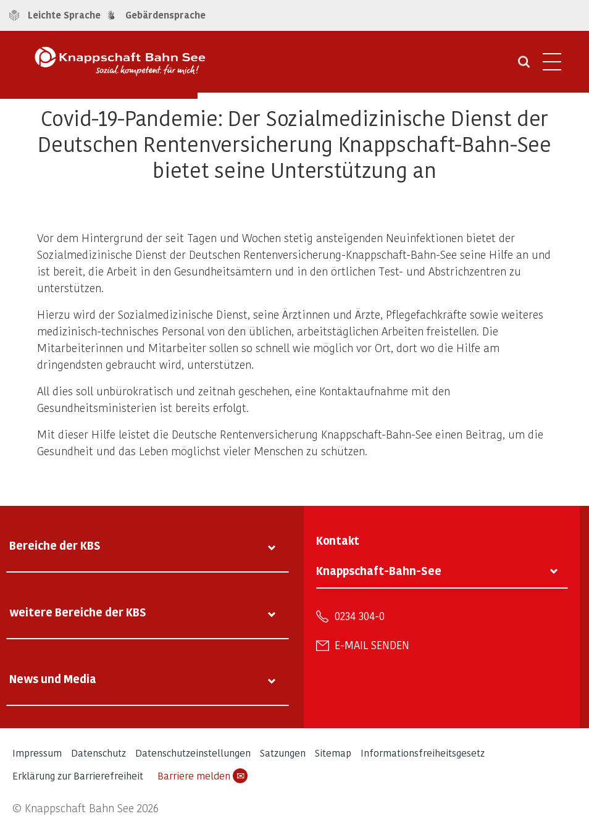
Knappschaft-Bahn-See (378, 570)
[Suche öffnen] (524, 66)
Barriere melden (202, 775)
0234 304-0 (360, 616)
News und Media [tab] (52, 678)
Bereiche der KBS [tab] (55, 545)
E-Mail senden (372, 645)
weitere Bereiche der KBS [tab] (77, 611)
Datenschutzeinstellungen (193, 752)
